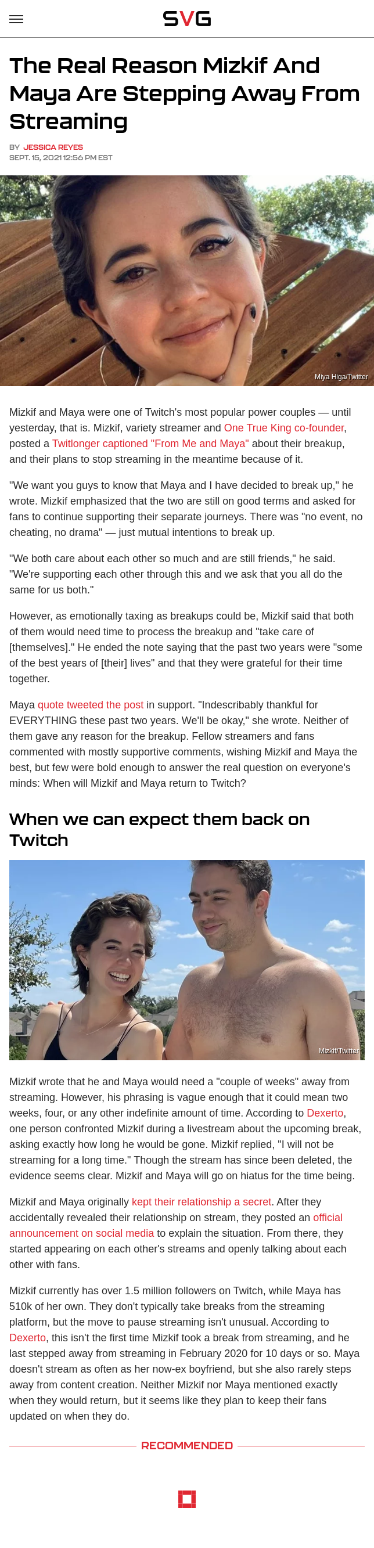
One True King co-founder (284, 428)
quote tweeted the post (90, 705)
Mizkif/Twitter (339, 1050)
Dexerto (325, 1113)
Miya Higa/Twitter (341, 376)
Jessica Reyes (53, 147)
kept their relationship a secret (201, 1202)
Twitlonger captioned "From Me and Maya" (150, 443)
